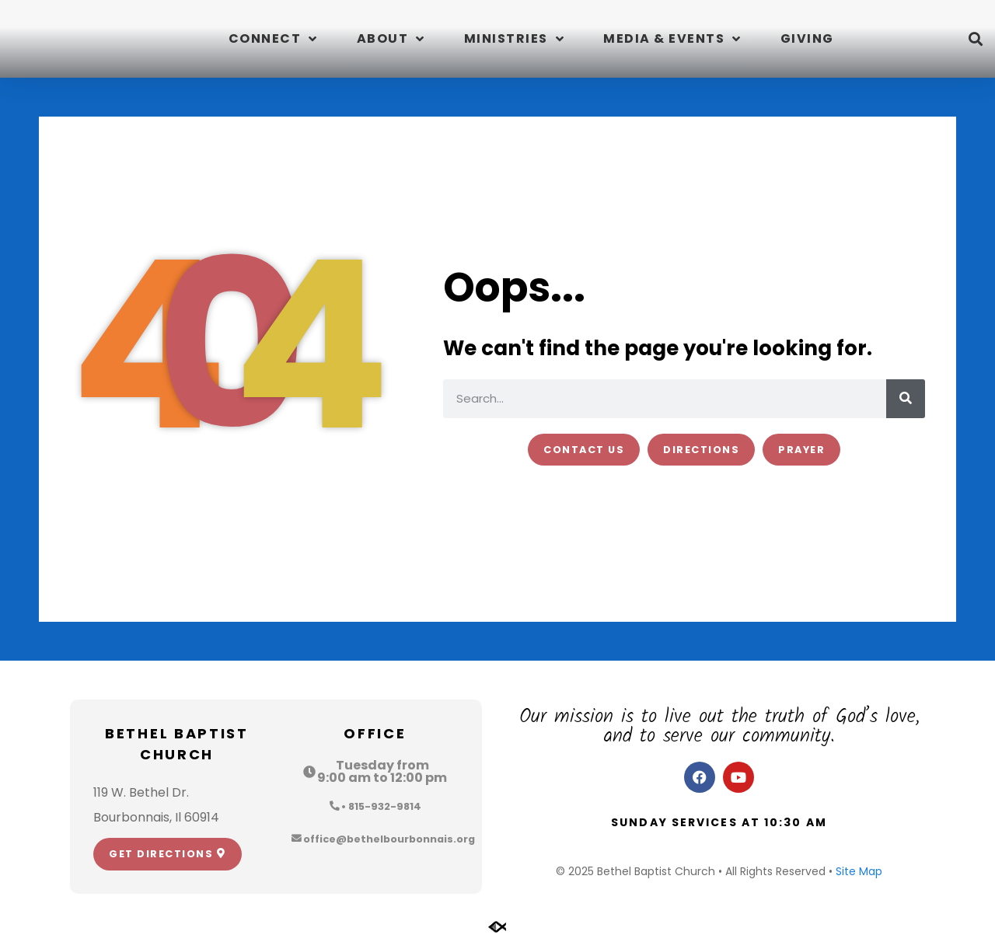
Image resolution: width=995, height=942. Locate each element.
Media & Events (672, 39)
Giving (807, 38)
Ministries (514, 39)
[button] (975, 39)
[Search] (905, 398)
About (391, 39)
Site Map (859, 871)
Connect (273, 39)
